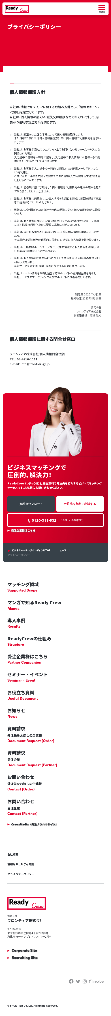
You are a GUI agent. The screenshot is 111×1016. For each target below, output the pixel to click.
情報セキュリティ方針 (20, 864)
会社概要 (12, 854)
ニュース (61, 550)
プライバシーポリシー (20, 874)
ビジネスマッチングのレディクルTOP (31, 550)
